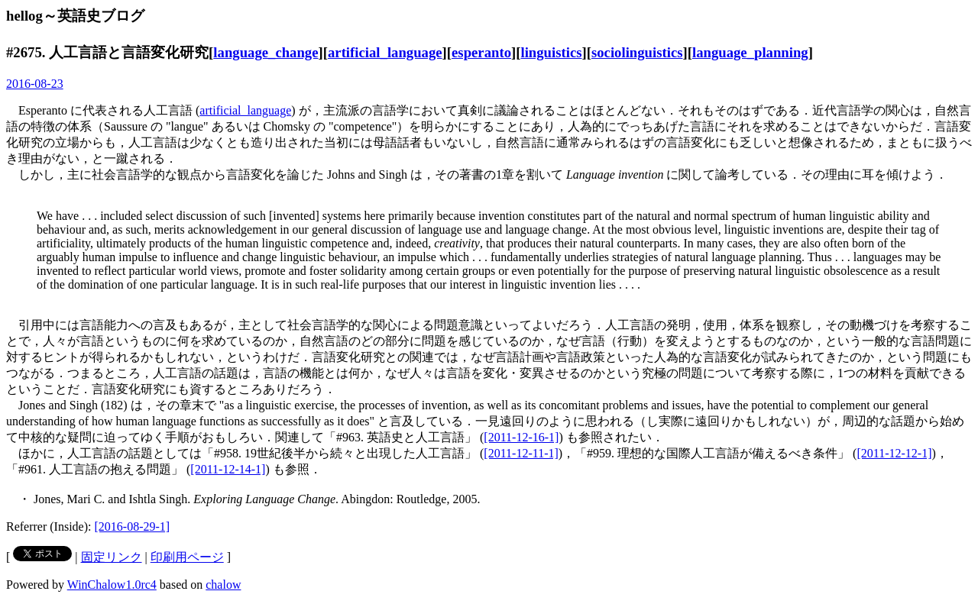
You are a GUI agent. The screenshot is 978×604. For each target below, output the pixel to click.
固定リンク (111, 557)
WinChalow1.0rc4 (112, 584)
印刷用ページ (187, 557)
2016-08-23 (34, 83)
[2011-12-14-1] (227, 469)
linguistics (550, 52)
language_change (265, 52)
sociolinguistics (637, 52)
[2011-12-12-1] (894, 453)
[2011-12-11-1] (521, 453)
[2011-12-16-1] (521, 437)
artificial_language (385, 52)
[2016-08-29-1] (132, 526)
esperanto (481, 52)
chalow (223, 584)
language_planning (750, 52)
